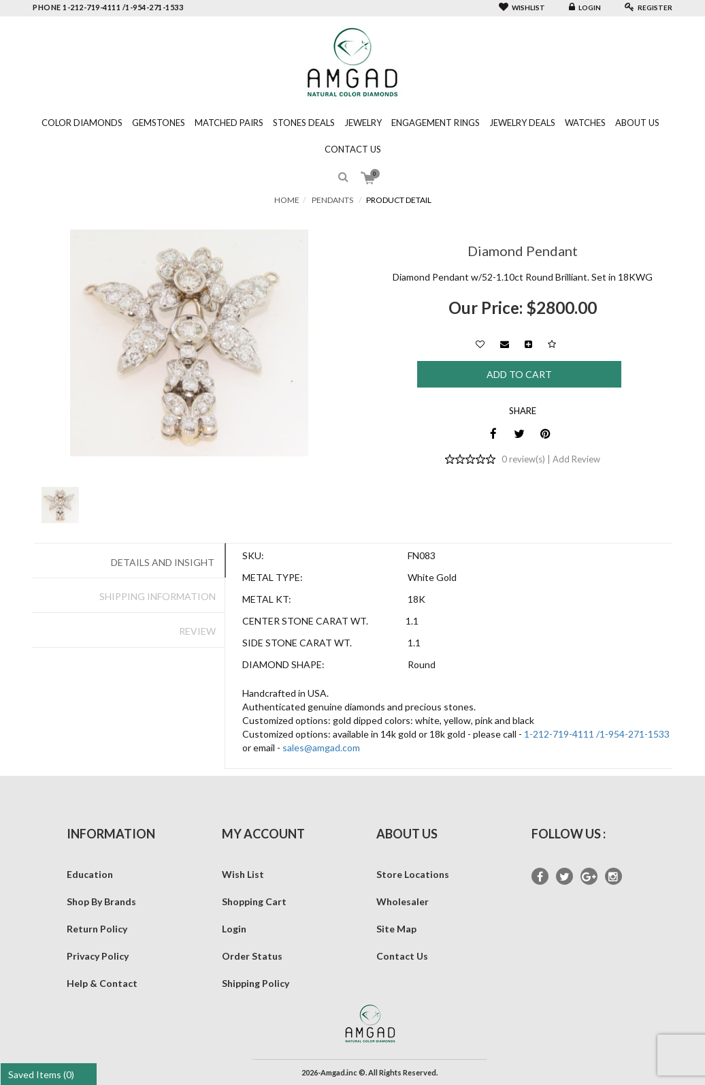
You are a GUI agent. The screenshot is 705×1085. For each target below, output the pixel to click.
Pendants (332, 200)
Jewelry (363, 122)
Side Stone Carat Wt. (297, 642)
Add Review (576, 459)
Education (90, 874)
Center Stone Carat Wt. (305, 621)
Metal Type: (272, 577)
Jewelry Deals (522, 122)
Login (585, 7)
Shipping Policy (255, 983)
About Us (637, 122)
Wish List (243, 874)
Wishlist (522, 7)
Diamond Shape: (283, 664)
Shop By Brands (101, 901)
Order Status (252, 956)
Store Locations (412, 874)
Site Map (396, 928)
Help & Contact (102, 983)
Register (648, 7)
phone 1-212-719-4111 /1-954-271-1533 (108, 7)
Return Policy (97, 928)
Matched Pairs (229, 122)
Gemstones (158, 122)
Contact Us (353, 149)
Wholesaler (402, 901)
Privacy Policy (98, 956)
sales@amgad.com (321, 747)
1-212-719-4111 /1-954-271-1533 (597, 734)
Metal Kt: (266, 599)
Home (286, 200)
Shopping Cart (254, 901)
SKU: (253, 555)
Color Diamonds (82, 122)
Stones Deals (304, 122)
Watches (585, 122)
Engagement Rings (435, 122)
